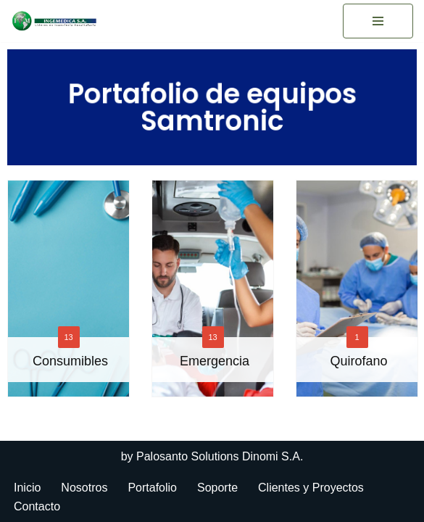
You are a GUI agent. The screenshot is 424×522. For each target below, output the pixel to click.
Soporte (217, 487)
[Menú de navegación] (378, 21)
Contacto (37, 506)
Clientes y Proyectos (311, 487)
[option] (213, 297)
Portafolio (152, 487)
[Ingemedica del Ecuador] (54, 21)
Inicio (27, 487)
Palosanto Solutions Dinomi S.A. (219, 456)
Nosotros (84, 487)
